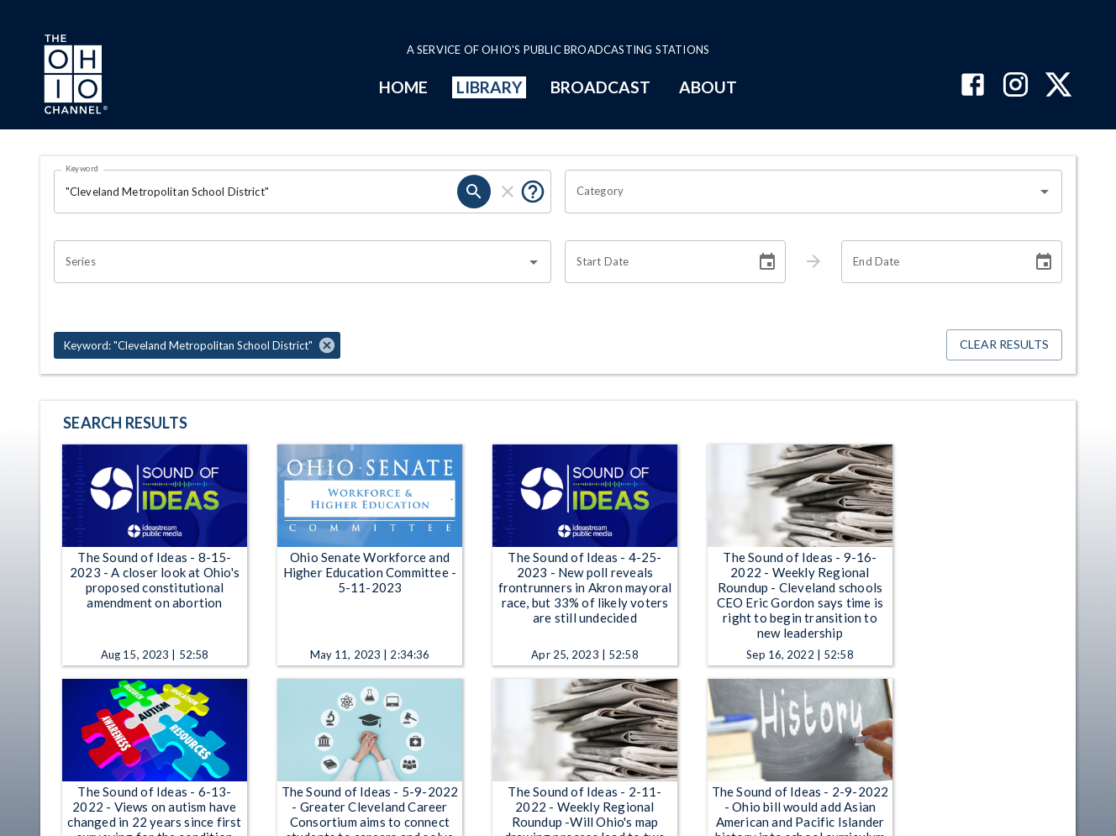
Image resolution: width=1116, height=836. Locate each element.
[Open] (1044, 191)
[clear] (507, 191)
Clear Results (1004, 345)
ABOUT (708, 87)
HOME (403, 87)
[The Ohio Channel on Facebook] (972, 86)
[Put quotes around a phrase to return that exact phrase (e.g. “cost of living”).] (532, 191)
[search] (474, 191)
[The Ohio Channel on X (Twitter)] (1058, 86)
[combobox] (800, 191)
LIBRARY (489, 87)
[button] (197, 345)
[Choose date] (767, 262)
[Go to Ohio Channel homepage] (74, 76)
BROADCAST (600, 87)
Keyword (82, 168)
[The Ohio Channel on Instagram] (1015, 86)
